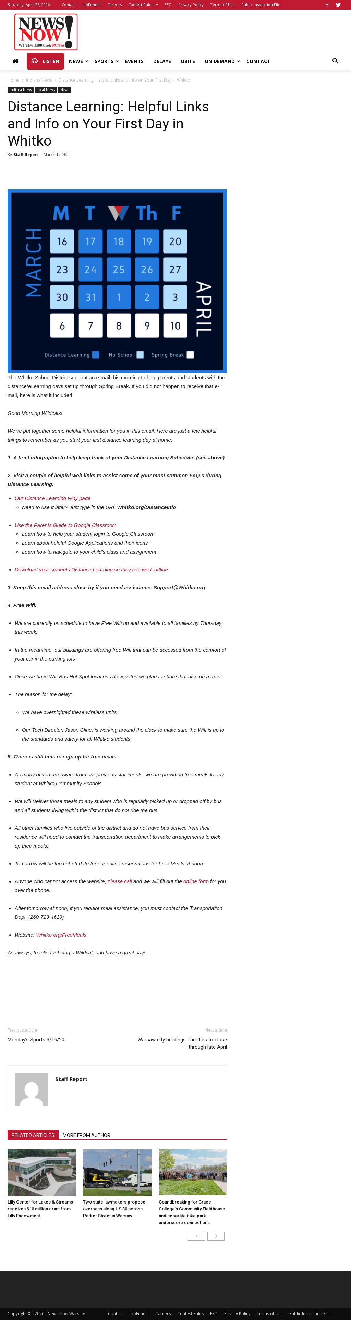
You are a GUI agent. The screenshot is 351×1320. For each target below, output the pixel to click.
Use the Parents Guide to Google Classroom (66, 525)
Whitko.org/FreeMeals (61, 935)
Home (14, 80)
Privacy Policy (191, 4)
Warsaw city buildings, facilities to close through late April (182, 1043)
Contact (69, 4)
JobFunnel (91, 4)
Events (134, 61)
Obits (188, 61)
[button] (335, 62)
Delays (162, 61)
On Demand (222, 61)
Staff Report (26, 154)
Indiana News (39, 80)
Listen (45, 61)
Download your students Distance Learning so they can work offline (91, 569)
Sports (107, 61)
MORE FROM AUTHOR (86, 1135)
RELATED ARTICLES (33, 1135)
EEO (168, 4)
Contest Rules (143, 4)
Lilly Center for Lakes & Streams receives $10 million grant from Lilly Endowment (40, 1208)
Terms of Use (222, 4)
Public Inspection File (260, 4)
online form (196, 881)
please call (120, 881)
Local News (46, 89)
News (78, 61)
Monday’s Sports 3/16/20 (36, 1040)
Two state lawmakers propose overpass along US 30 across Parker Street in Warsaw (114, 1208)
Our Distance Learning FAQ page (53, 498)
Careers (114, 4)
